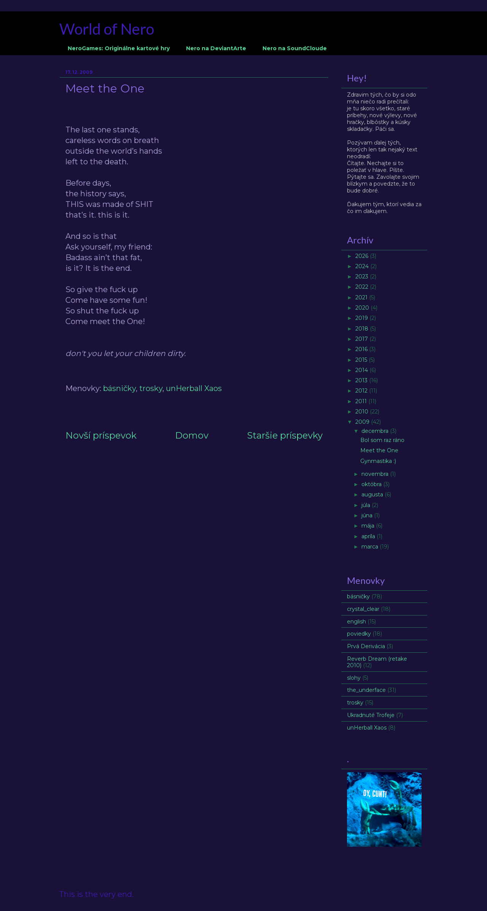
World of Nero (106, 29)
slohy (354, 677)
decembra (375, 431)
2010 (362, 411)
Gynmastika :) (378, 461)
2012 (362, 390)
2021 (362, 297)
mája (368, 525)
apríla (369, 536)
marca (370, 546)
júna (367, 515)
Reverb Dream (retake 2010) (377, 662)
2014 (362, 370)
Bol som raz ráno (382, 440)
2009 (363, 421)
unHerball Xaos (194, 388)
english (356, 621)
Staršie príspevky (285, 435)
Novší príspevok (101, 435)
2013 (362, 380)
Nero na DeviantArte (216, 48)
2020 (363, 307)
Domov (191, 435)
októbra (372, 484)
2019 (362, 318)
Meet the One (379, 450)
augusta (373, 494)
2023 (362, 276)
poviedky (359, 633)
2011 (361, 401)
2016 (362, 349)
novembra (375, 474)
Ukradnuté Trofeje (371, 715)
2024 (362, 266)
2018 (362, 328)
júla (366, 505)
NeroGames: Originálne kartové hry (119, 48)
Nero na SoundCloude (295, 48)
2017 (362, 338)
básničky (119, 388)
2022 (362, 286)
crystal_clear (363, 609)
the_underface (366, 690)
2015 (362, 359)
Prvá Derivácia (366, 646)
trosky (150, 388)
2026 (362, 256)
